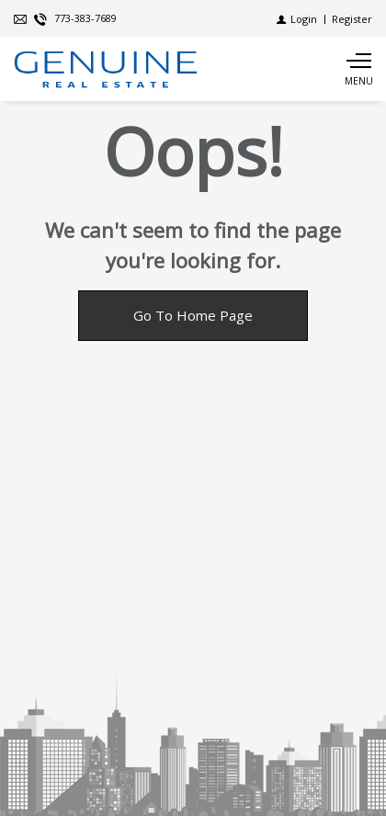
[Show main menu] (358, 69)
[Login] (297, 19)
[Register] (352, 19)
